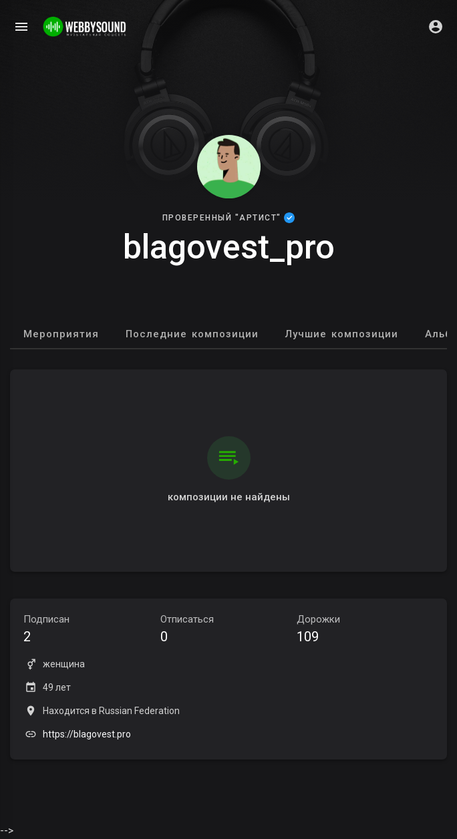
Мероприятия (61, 334)
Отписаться (228, 630)
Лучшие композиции (341, 334)
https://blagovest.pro (87, 734)
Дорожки (365, 630)
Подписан (91, 630)
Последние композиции (192, 334)
